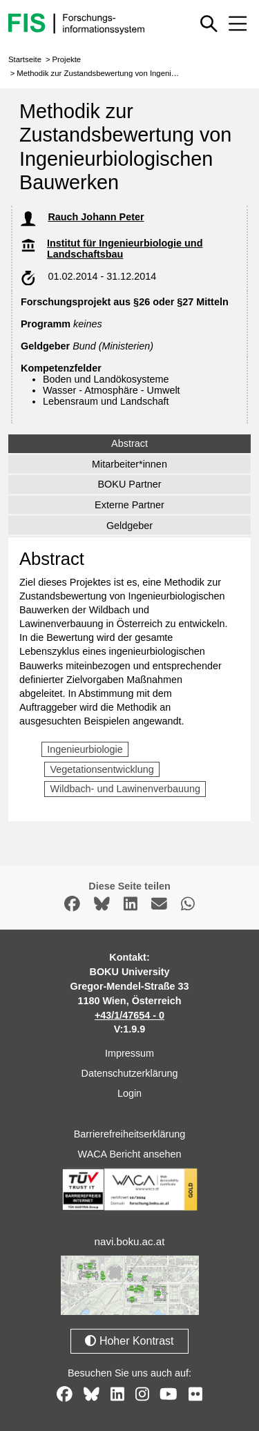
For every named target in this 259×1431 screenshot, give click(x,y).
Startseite (24, 59)
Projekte (66, 59)
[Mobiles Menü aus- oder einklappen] (237, 23)
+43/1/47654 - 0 (129, 1015)
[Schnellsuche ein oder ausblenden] (209, 23)
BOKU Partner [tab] (130, 484)
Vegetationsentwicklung (101, 769)
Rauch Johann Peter (96, 216)
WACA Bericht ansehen (130, 1154)
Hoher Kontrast (129, 1341)
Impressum (129, 1053)
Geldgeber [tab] (129, 525)
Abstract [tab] (129, 443)
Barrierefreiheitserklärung (130, 1134)
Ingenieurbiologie (85, 749)
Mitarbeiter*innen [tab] (129, 464)
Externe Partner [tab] (129, 504)
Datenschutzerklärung (129, 1073)
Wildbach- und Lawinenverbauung (125, 788)
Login (129, 1093)
